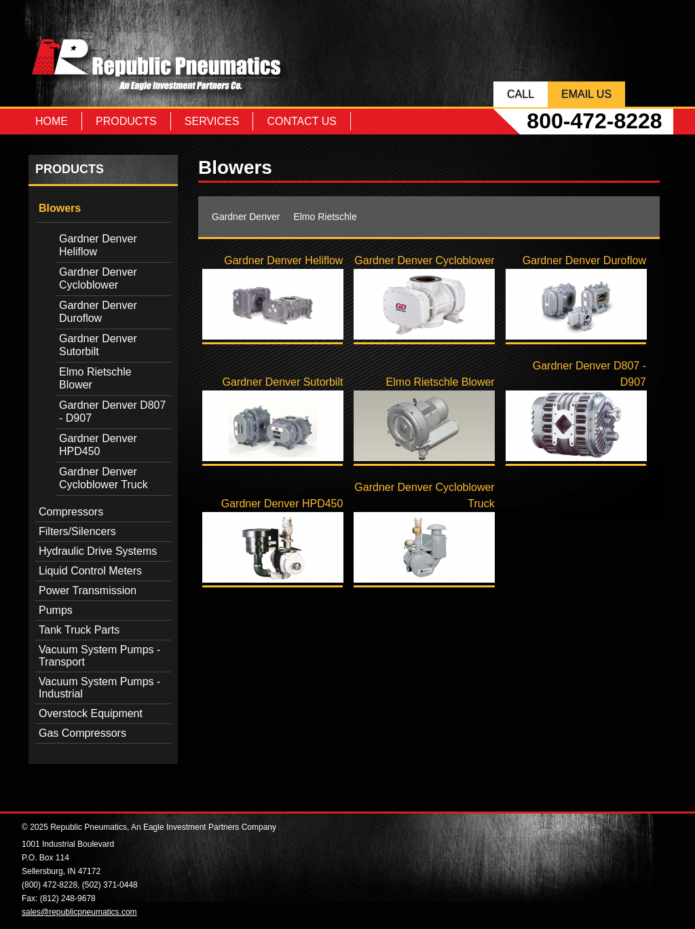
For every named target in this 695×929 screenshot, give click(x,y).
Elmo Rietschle (324, 216)
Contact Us (302, 121)
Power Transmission (87, 590)
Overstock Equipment (91, 713)
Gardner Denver (246, 216)
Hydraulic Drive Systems (98, 551)
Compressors (71, 511)
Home (51, 121)
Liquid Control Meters (90, 571)
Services (212, 121)
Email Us (586, 94)
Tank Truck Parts (79, 630)
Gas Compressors (82, 733)
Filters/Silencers (77, 531)
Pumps (56, 610)
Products (126, 121)
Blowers (60, 208)
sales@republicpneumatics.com (79, 912)
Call (520, 94)
